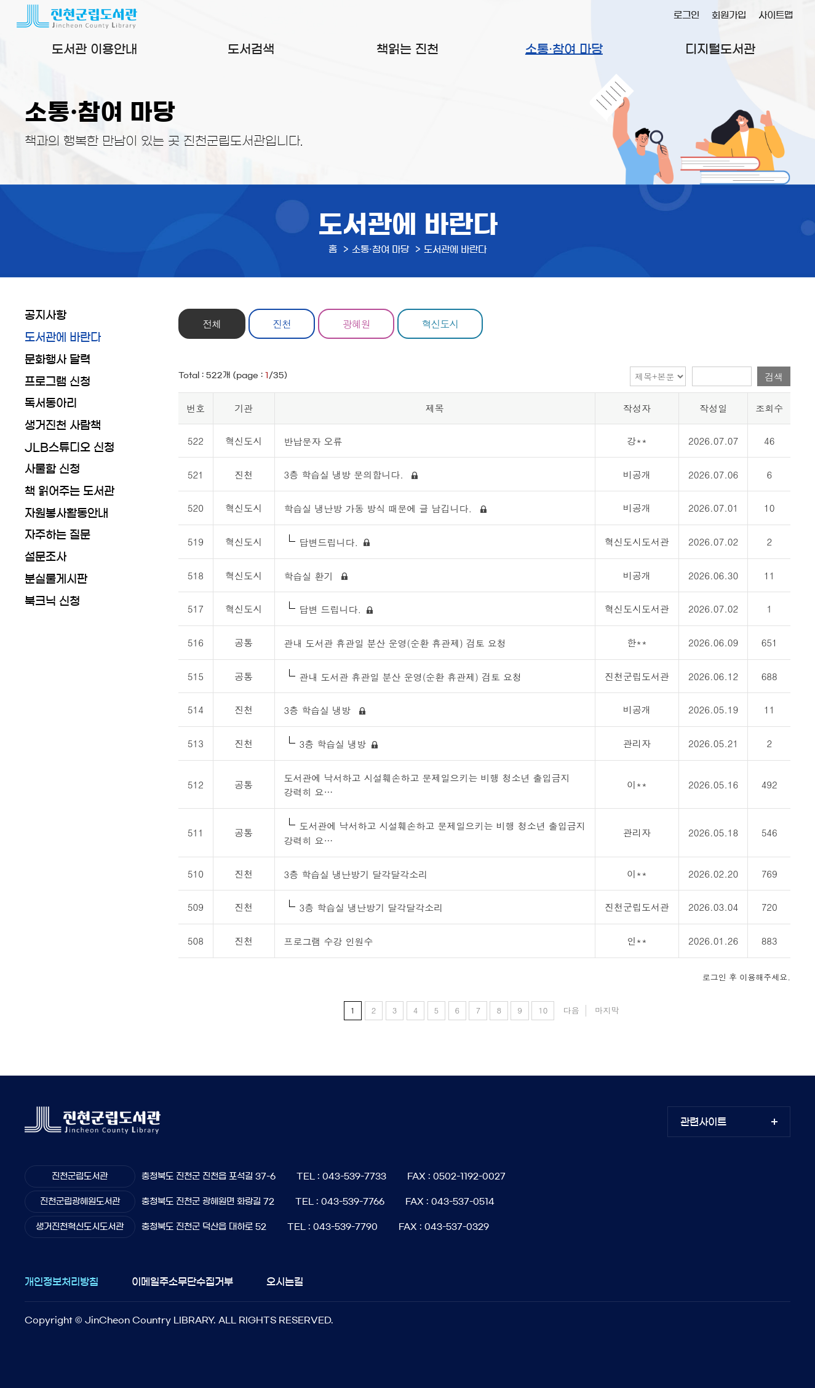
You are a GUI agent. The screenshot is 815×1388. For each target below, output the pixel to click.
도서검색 (251, 49)
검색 (774, 376)
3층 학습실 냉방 (320, 710)
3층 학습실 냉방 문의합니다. (347, 475)
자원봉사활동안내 (66, 513)
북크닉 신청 (52, 601)
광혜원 (363, 323)
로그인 (686, 15)
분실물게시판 (56, 579)
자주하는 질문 (57, 535)
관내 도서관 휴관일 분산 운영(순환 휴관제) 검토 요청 (396, 642)
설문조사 (45, 557)
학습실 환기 (312, 575)
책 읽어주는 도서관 (69, 491)
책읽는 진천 (407, 49)
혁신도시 (449, 323)
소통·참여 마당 (564, 49)
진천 (286, 323)
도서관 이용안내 (94, 49)
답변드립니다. (329, 542)
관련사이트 (703, 1122)
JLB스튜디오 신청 (69, 447)
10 (542, 1010)
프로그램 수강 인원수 (330, 941)
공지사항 (45, 315)
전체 (213, 323)
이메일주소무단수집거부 (182, 1282)
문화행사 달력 (57, 359)
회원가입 (729, 15)
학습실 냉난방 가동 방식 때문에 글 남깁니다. (381, 508)
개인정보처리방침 (61, 1282)
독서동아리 (51, 403)
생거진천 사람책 (63, 425)
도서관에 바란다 (63, 337)
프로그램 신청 (57, 381)
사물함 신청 (52, 469)
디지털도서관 (720, 49)
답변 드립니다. (331, 609)
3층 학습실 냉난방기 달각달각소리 (357, 874)
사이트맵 (775, 15)
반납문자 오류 (315, 441)
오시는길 (284, 1282)
